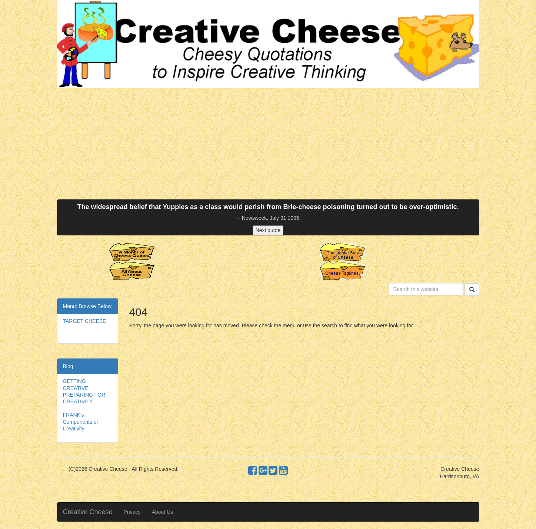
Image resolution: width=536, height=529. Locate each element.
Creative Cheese (88, 512)
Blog (68, 366)
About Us (162, 512)
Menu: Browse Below (87, 306)
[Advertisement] (268, 144)
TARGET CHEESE (84, 321)
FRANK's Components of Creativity (80, 421)
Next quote (268, 230)
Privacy (132, 512)
